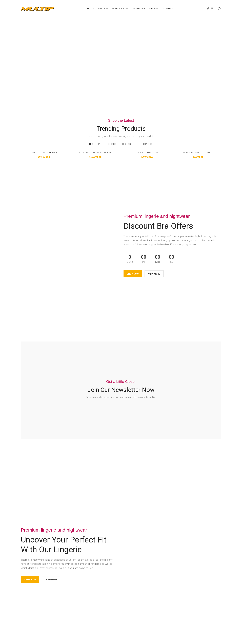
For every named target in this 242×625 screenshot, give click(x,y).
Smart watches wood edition (95, 152)
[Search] (219, 9)
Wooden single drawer (44, 152)
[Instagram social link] (212, 8)
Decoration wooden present (198, 152)
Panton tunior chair (146, 152)
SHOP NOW (133, 274)
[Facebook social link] (208, 8)
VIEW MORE (154, 274)
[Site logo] (37, 8)
